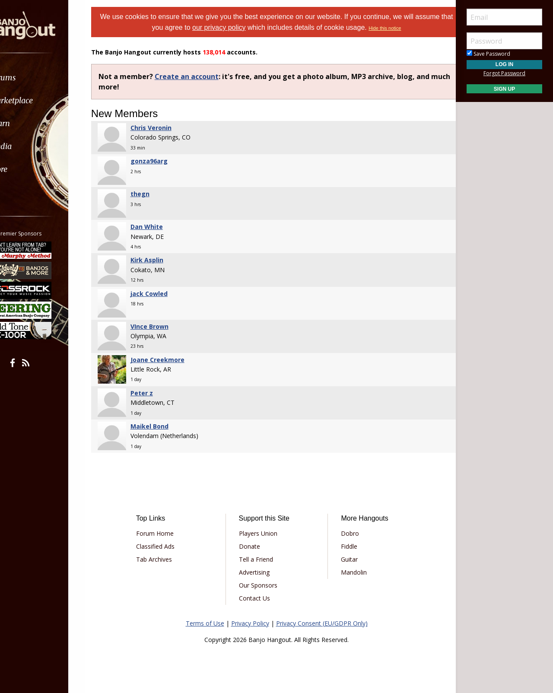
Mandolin (350, 572)
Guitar (345, 559)
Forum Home (165, 533)
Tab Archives (164, 559)
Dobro (346, 533)
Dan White (159, 227)
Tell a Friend (259, 559)
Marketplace (40, 100)
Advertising (257, 572)
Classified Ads (165, 546)
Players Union (261, 533)
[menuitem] (48, 77)
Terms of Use (205, 623)
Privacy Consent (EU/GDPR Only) (322, 623)
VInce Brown (162, 326)
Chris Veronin (163, 128)
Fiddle (345, 546)
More (27, 169)
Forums (31, 78)
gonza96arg (161, 161)
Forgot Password (504, 73)
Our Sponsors (261, 585)
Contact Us (257, 598)
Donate (253, 546)
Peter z (154, 393)
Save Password (488, 53)
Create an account (199, 76)
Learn (28, 123)
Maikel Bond (162, 426)
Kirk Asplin (159, 260)
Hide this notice (404, 28)
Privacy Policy (250, 623)
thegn (152, 194)
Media (29, 146)
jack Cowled (161, 293)
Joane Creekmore (170, 360)
